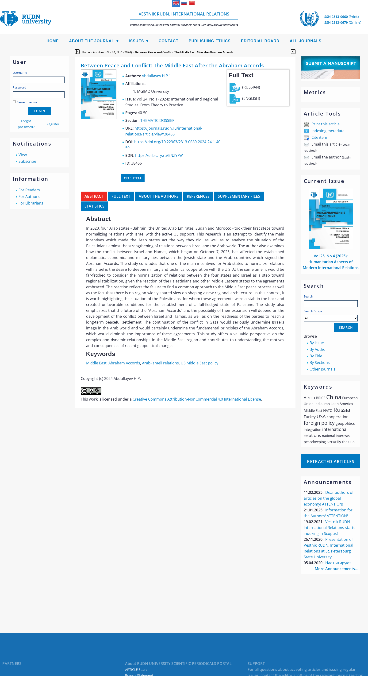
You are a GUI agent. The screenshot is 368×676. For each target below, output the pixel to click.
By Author (318, 349)
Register (52, 124)
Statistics (94, 206)
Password (19, 87)
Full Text (120, 196)
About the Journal (91, 41)
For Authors (29, 196)
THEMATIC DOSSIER (157, 120)
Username (20, 72)
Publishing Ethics (210, 41)
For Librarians (31, 203)
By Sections (320, 362)
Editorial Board (260, 41)
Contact (168, 41)
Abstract (93, 196)
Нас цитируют (338, 562)
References (198, 196)
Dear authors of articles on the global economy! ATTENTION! (328, 498)
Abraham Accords (124, 363)
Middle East (96, 363)
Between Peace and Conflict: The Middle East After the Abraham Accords (184, 52)
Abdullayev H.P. (155, 75)
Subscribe (27, 161)
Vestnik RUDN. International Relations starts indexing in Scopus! (329, 527)
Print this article (325, 124)
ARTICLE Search (137, 669)
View (23, 154)
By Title (316, 356)
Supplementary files (239, 196)
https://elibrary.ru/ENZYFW (159, 155)
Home (52, 41)
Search (308, 296)
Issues (136, 41)
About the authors (159, 196)
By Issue (317, 342)
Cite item (319, 137)
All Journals (306, 41)
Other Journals (322, 369)
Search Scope (331, 315)
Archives (98, 52)
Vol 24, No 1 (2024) (119, 52)
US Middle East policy (199, 363)
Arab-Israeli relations (160, 363)
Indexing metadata (328, 130)
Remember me (27, 102)
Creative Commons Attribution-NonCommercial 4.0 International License (197, 399)
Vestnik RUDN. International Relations (184, 19)
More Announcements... (336, 568)
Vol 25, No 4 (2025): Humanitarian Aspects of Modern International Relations (331, 261)
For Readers (29, 190)
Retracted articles (330, 461)
